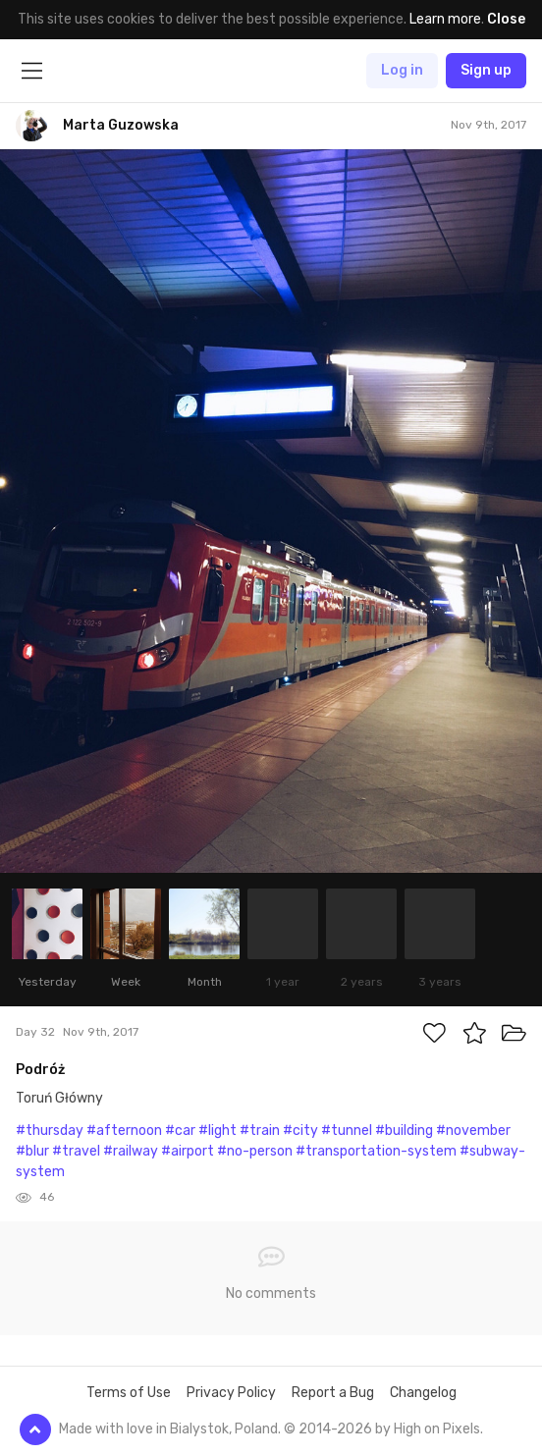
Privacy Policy (231, 1392)
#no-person (255, 1151)
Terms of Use (128, 1392)
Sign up (486, 70)
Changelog (423, 1392)
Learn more (445, 19)
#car (180, 1130)
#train (260, 1130)
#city (300, 1130)
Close (506, 19)
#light (217, 1130)
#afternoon (124, 1130)
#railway (130, 1151)
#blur (32, 1151)
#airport (187, 1151)
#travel (76, 1151)
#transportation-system (376, 1151)
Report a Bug (333, 1392)
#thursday (49, 1130)
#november (473, 1130)
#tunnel (346, 1130)
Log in (402, 70)
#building (404, 1130)
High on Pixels (437, 1429)
